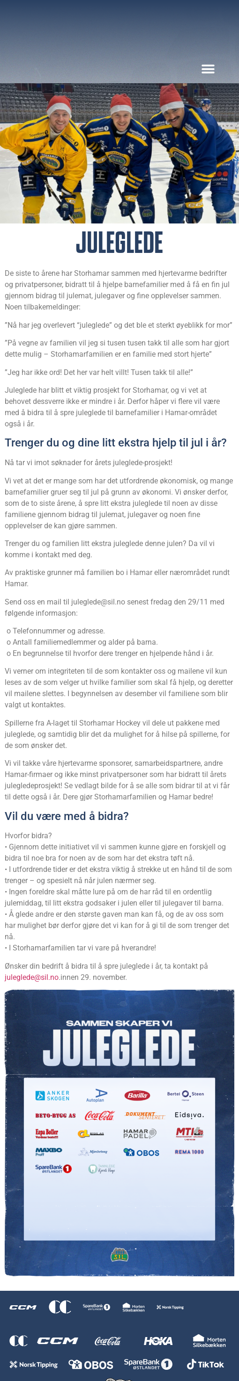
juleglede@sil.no (32, 977)
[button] (207, 68)
